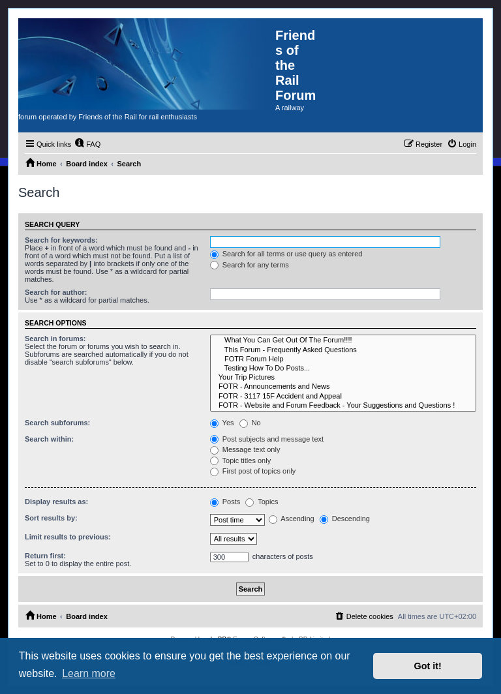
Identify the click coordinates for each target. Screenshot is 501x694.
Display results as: (56, 501)
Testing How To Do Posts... (343, 368)
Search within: (49, 439)
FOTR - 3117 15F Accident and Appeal (343, 396)
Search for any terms (249, 265)
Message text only (245, 449)
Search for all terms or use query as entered (286, 254)
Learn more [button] (88, 673)
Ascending (291, 518)
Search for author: (56, 292)
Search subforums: (57, 423)
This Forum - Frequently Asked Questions (343, 350)
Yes (222, 423)
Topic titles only (240, 460)
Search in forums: (55, 338)
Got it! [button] (428, 666)
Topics (261, 501)
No (250, 423)
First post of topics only (253, 471)
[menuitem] (87, 144)
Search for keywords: (61, 240)
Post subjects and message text (267, 439)
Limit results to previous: (67, 537)
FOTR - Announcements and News (343, 386)
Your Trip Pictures (343, 377)
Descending (345, 518)
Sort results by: (51, 518)
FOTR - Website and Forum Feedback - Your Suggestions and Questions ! (343, 405)
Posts (225, 501)
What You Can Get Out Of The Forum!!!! (343, 340)
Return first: (45, 556)
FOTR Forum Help (343, 359)
